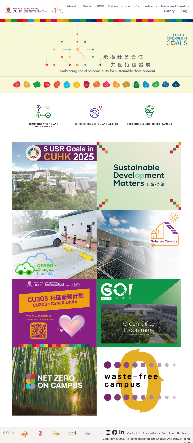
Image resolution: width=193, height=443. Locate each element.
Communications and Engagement (43, 125)
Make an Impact (120, 6)
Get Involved (144, 6)
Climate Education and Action (96, 124)
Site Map (182, 433)
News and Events (174, 6)
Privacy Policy (151, 433)
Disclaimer (168, 433)
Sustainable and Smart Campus (149, 124)
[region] (96, 57)
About (71, 6)
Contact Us (134, 433)
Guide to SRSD (93, 6)
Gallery (169, 11)
